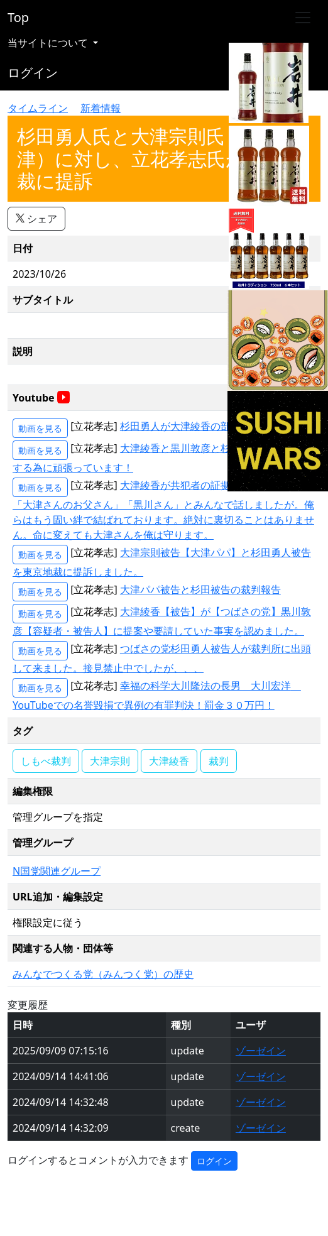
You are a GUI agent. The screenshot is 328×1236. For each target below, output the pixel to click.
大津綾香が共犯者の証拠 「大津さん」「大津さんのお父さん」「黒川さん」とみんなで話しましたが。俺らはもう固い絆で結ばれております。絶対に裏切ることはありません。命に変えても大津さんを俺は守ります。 (163, 510)
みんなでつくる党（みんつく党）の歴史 (103, 974)
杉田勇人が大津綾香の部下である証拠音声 (215, 426)
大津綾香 (169, 761)
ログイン (33, 72)
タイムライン (38, 108)
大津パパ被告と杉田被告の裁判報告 (200, 589)
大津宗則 (110, 761)
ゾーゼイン (261, 1051)
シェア (36, 219)
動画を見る (40, 428)
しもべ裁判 (46, 761)
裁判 (219, 761)
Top (18, 17)
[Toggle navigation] (302, 17)
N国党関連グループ (57, 871)
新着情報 (100, 108)
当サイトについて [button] (49, 43)
